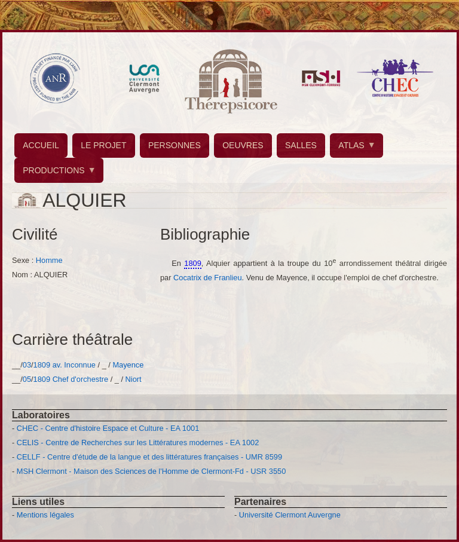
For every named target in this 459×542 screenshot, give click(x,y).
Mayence (127, 364)
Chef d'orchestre (81, 379)
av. (57, 364)
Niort (134, 379)
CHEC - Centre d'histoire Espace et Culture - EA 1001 (108, 428)
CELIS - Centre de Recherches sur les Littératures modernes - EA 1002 (138, 442)
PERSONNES (174, 145)
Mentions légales (45, 514)
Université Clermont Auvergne (290, 514)
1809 (41, 364)
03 (27, 364)
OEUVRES (242, 145)
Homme (49, 260)
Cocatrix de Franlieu (207, 277)
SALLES (301, 145)
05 (27, 379)
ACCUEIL (41, 145)
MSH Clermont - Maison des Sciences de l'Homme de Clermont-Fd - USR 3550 (151, 471)
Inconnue (80, 364)
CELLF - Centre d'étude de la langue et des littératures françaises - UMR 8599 (149, 456)
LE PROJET (103, 145)
